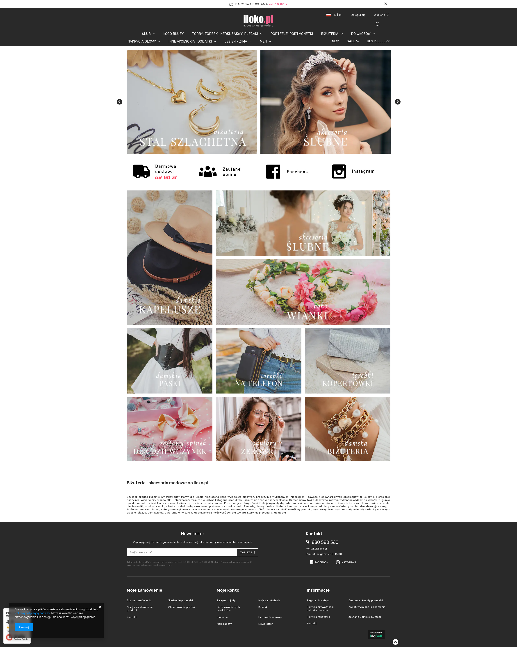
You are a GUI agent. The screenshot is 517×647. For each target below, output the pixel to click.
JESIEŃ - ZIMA (235, 41)
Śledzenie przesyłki (180, 600)
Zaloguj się (358, 14)
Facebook (321, 562)
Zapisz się (247, 552)
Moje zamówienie (144, 590)
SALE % (353, 41)
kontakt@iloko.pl (316, 548)
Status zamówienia (139, 600)
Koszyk (262, 607)
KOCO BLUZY (173, 34)
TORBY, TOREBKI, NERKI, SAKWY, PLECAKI (225, 34)
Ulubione (381, 14)
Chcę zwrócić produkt (182, 607)
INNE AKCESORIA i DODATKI (190, 41)
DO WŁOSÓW (361, 34)
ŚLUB (146, 34)
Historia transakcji (270, 617)
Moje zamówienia (269, 600)
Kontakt (132, 617)
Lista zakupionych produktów (228, 609)
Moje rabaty (224, 623)
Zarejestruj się (226, 600)
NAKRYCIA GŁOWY (142, 41)
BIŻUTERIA (329, 34)
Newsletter (193, 537)
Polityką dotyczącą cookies (32, 613)
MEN (263, 41)
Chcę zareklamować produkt (140, 609)
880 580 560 (325, 542)
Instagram (348, 562)
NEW (335, 41)
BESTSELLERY (378, 41)
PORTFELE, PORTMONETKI (292, 34)
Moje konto (228, 590)
